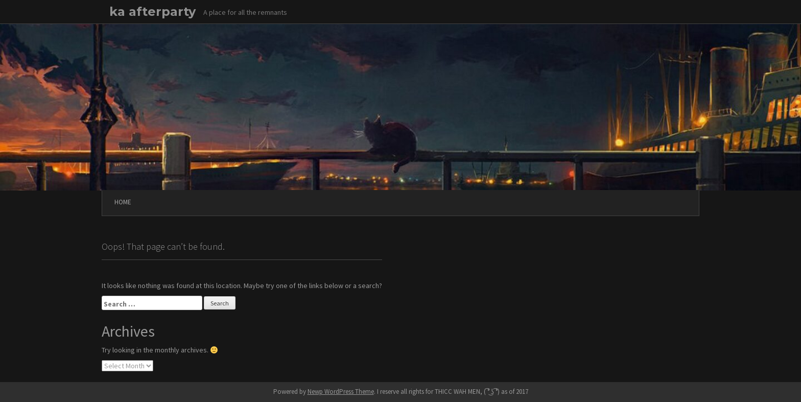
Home (122, 202)
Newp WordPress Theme (341, 391)
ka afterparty (152, 11)
